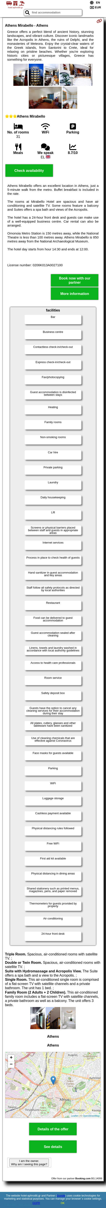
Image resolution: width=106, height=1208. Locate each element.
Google (61, 1195)
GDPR (36, 1203)
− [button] (11, 1064)
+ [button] (11, 1058)
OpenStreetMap (91, 1115)
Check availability (29, 171)
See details (53, 1147)
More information (74, 294)
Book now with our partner (74, 280)
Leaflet (74, 1115)
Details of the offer (53, 1129)
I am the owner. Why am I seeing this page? (29, 1162)
